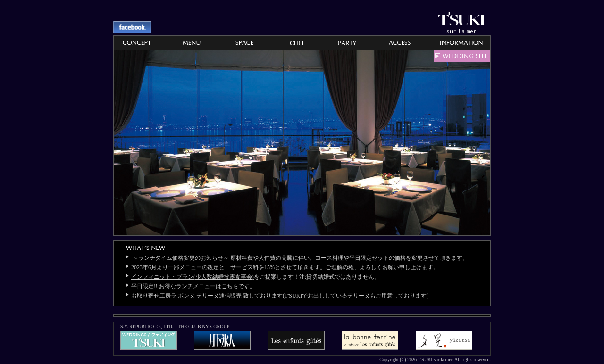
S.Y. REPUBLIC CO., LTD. (146, 326)
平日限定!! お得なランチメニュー (173, 286)
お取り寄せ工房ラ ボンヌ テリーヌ (175, 295)
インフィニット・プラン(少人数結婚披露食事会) (192, 276)
